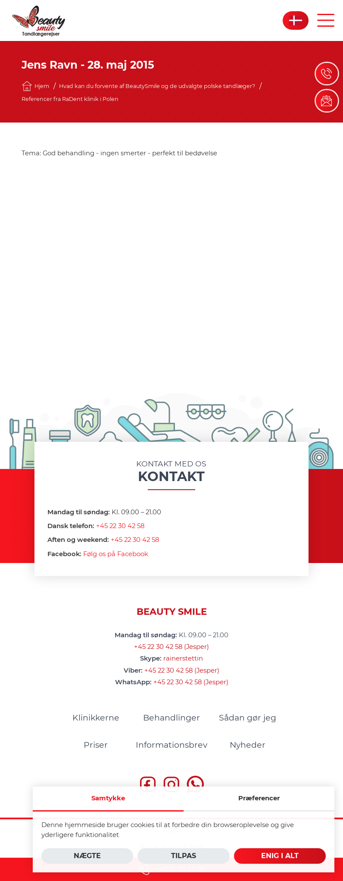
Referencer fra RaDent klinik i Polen (70, 99)
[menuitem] (95, 717)
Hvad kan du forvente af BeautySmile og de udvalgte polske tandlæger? (157, 86)
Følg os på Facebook (115, 553)
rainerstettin (183, 657)
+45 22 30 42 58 (120, 525)
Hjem (35, 86)
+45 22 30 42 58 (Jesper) (171, 646)
